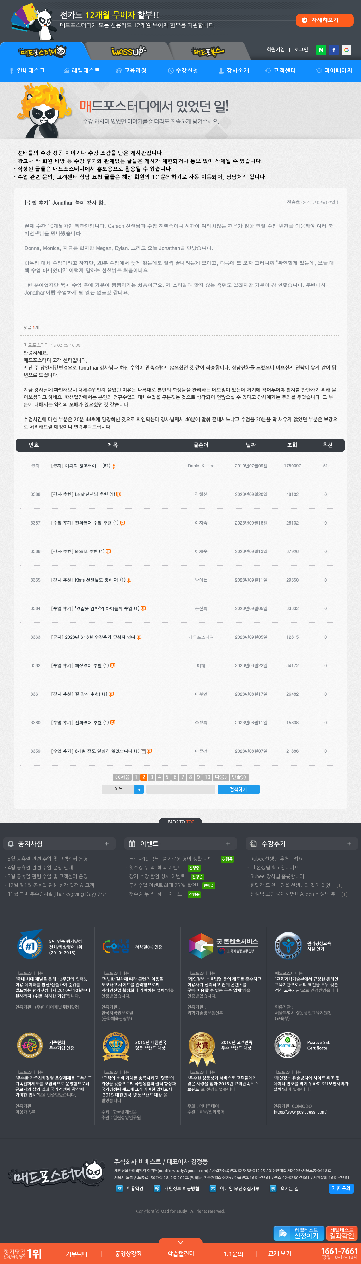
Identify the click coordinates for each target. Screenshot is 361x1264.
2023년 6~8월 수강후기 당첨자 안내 (100, 637)
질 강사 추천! (87, 694)
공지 (57, 466)
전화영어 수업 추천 (93, 523)
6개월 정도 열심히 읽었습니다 (104, 751)
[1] (339, 885)
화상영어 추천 (88, 665)
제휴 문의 (341, 1188)
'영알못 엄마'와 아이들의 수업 (104, 608)
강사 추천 (62, 494)
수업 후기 (62, 523)
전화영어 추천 (88, 722)
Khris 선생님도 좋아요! (96, 580)
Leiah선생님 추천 (91, 494)
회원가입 (276, 49)
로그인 (301, 49)
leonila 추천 (86, 551)
